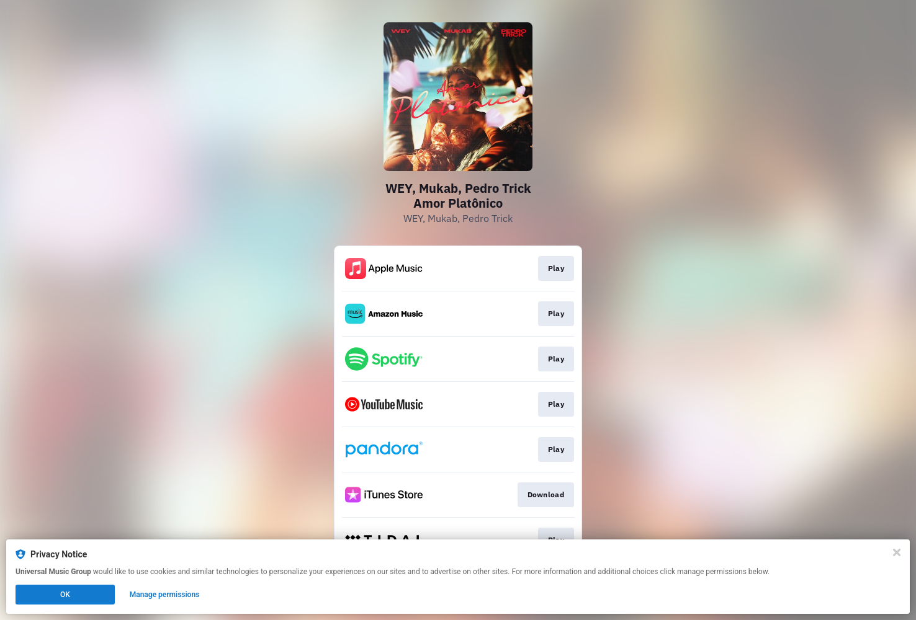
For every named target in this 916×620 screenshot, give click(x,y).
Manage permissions (165, 594)
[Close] (897, 552)
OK (65, 594)
